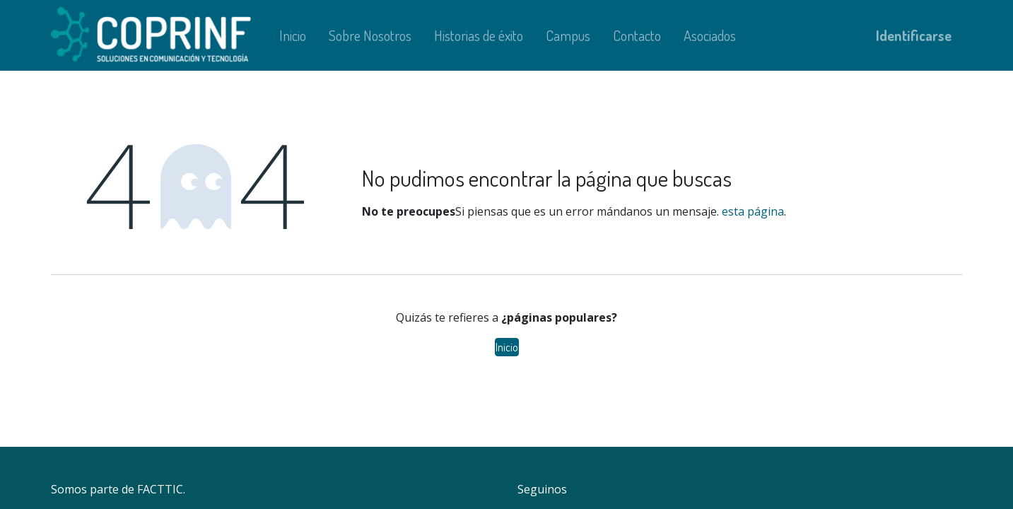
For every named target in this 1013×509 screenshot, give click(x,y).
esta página (753, 211)
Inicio (507, 347)
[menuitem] (292, 35)
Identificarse (913, 35)
